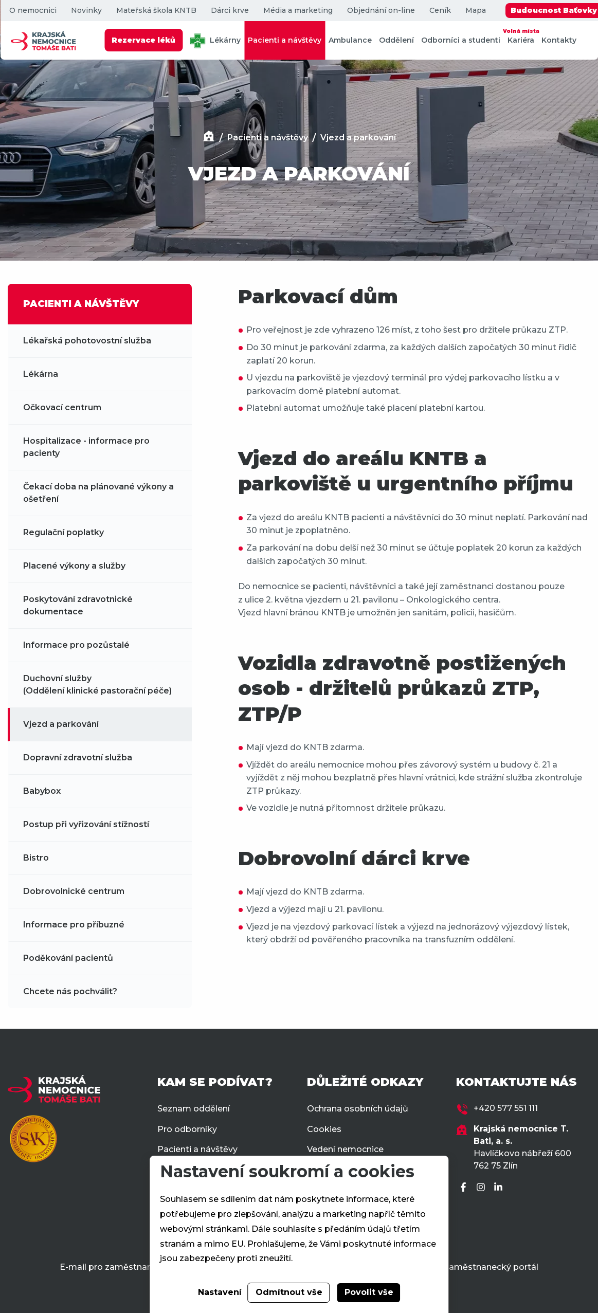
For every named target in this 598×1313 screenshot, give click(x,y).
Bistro (36, 858)
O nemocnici (32, 10)
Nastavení (220, 1292)
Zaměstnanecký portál (490, 1267)
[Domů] (209, 137)
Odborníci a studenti (460, 40)
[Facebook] (465, 1187)
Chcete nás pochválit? (70, 991)
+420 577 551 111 (506, 1108)
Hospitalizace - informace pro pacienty (86, 447)
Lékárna (40, 374)
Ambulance (350, 40)
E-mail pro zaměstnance (111, 1267)
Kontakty (558, 40)
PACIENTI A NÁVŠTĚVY (81, 303)
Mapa (475, 10)
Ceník (439, 10)
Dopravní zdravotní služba (77, 757)
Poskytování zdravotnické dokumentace (78, 605)
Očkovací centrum (62, 407)
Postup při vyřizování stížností (86, 824)
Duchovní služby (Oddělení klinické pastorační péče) (97, 684)
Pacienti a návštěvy (284, 40)
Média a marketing (297, 10)
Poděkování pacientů (68, 958)
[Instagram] (482, 1187)
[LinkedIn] (500, 1187)
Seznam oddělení (193, 1109)
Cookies (324, 1129)
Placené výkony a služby (74, 566)
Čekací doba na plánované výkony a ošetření (98, 493)
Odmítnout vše (289, 1292)
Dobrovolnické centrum (73, 891)
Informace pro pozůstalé (76, 645)
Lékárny (215, 40)
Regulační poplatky (63, 532)
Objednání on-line (380, 10)
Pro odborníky (187, 1129)
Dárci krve (229, 10)
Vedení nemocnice (345, 1149)
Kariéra (521, 35)
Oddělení (396, 40)
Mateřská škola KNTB (156, 10)
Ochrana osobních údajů (357, 1109)
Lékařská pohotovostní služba (87, 340)
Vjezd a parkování (358, 137)
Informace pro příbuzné (73, 924)
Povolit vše (369, 1292)
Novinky (85, 10)
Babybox (42, 791)
